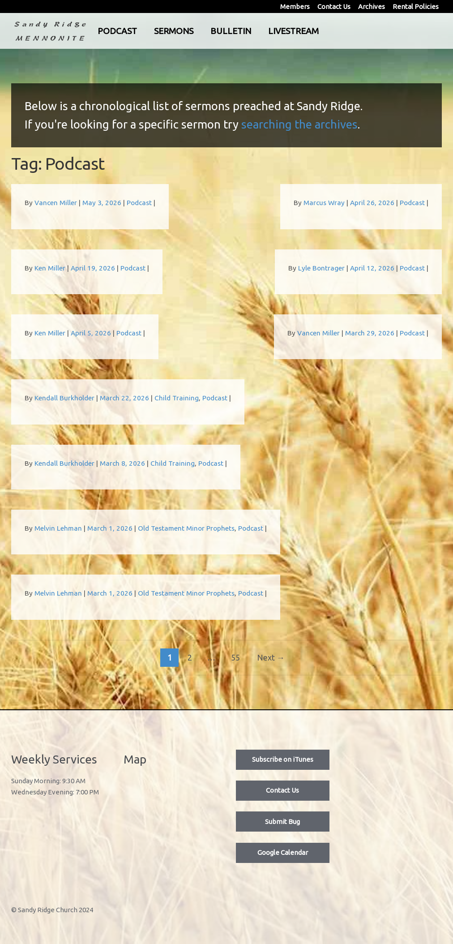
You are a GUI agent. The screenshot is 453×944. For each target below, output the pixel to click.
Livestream (329, 31)
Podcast (153, 31)
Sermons (209, 31)
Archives (371, 6)
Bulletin (266, 31)
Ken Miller (49, 268)
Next (271, 657)
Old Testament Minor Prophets (186, 528)
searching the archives (299, 124)
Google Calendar (282, 852)
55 (235, 657)
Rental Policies (416, 6)
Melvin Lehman (58, 528)
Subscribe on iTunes (282, 759)
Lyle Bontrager (321, 268)
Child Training (176, 398)
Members (295, 6)
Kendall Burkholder (64, 398)
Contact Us (333, 6)
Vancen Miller (55, 202)
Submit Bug (282, 821)
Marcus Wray (324, 202)
